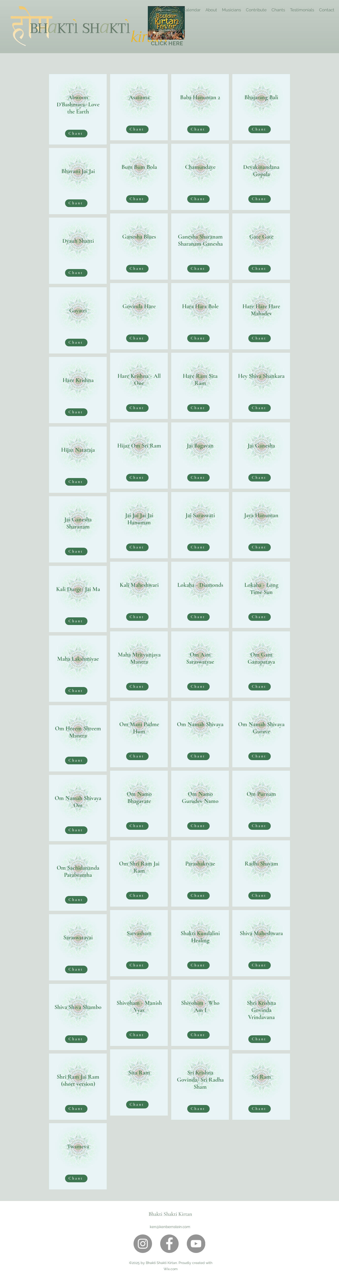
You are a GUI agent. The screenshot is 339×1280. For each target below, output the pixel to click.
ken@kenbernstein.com (170, 1227)
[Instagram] (143, 1243)
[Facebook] (169, 1243)
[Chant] (76, 133)
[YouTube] (196, 1243)
